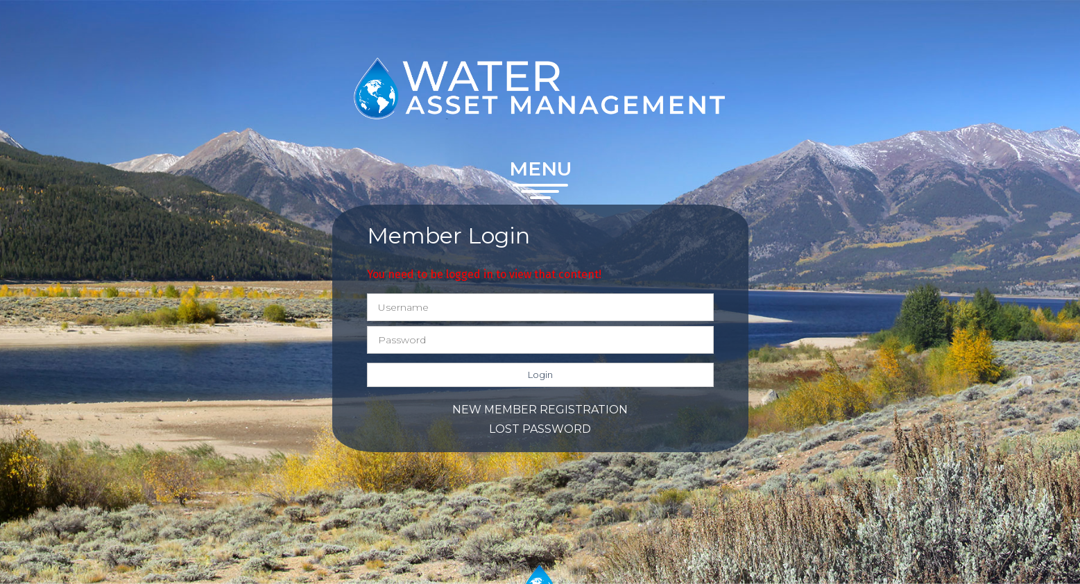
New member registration (540, 409)
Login (540, 374)
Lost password (540, 429)
